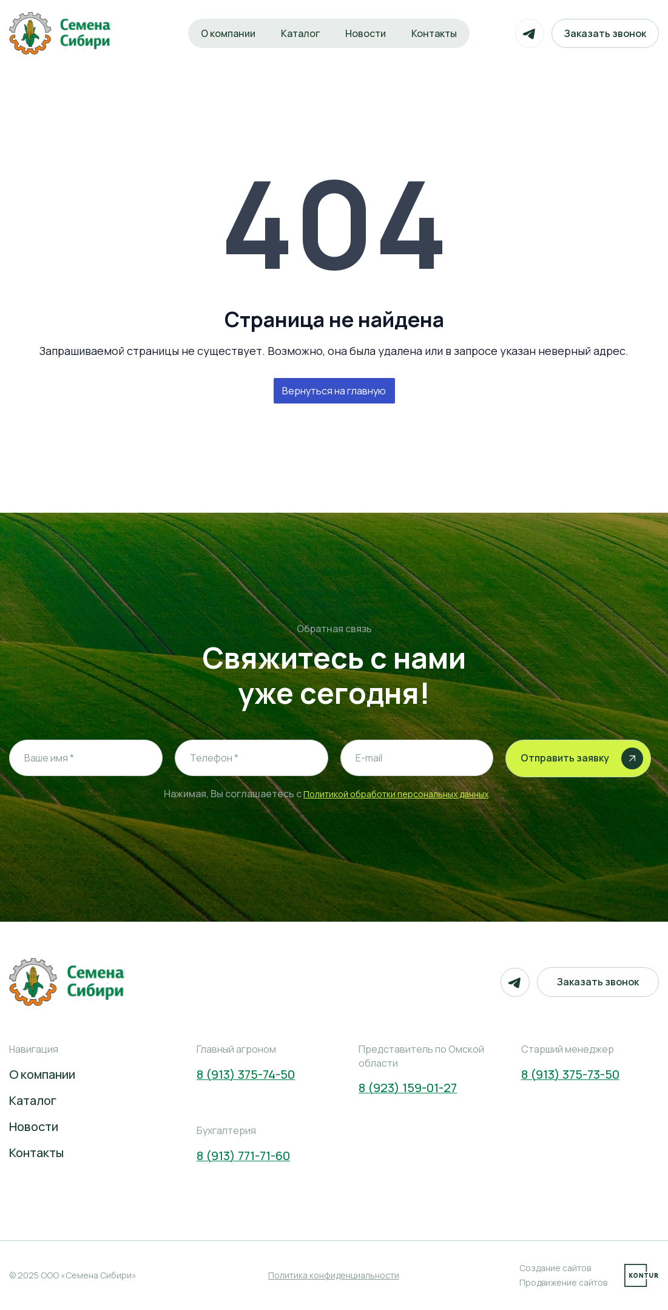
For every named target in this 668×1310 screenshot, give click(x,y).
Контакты (434, 33)
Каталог (300, 33)
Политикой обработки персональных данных (395, 794)
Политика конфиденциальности (333, 1275)
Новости (365, 33)
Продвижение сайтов (563, 1282)
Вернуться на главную (334, 390)
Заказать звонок (605, 33)
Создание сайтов (555, 1268)
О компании (228, 33)
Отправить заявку (582, 758)
